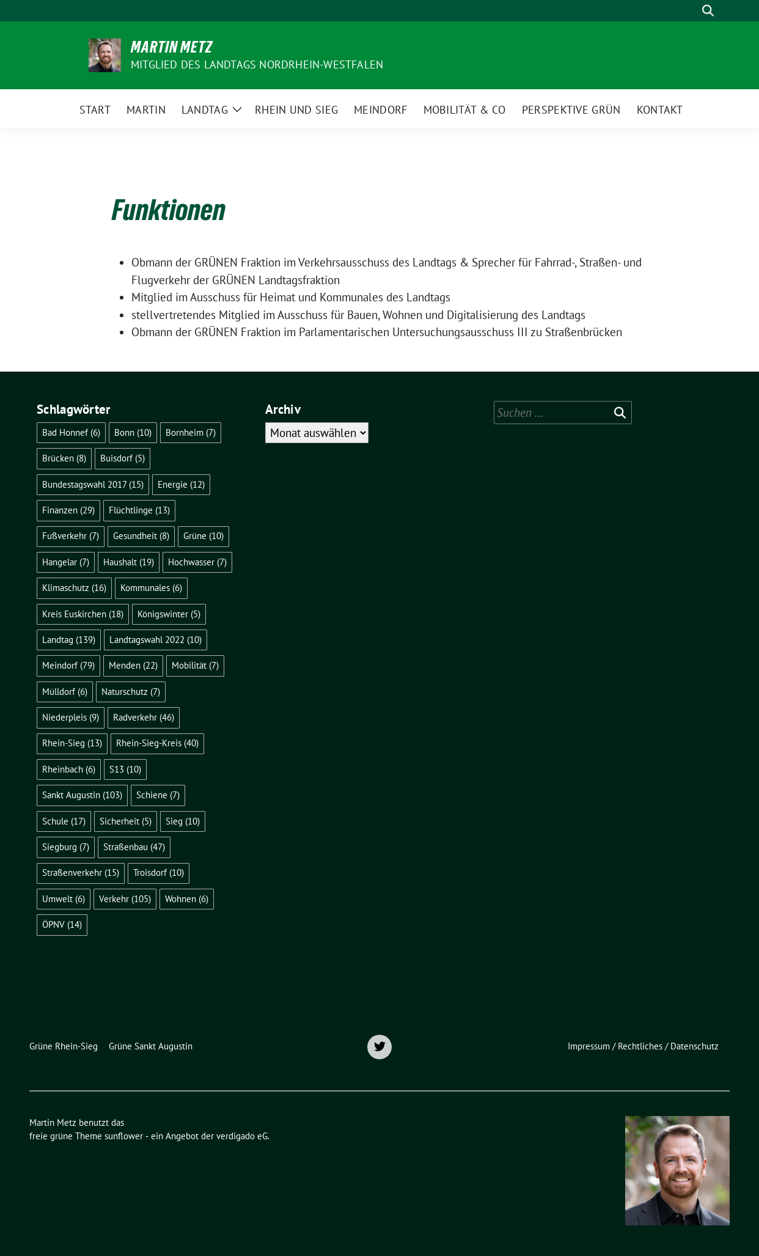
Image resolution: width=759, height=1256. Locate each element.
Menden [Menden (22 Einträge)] (133, 665)
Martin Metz (172, 47)
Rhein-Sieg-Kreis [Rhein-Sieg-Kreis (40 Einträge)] (157, 743)
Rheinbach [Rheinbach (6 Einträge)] (68, 769)
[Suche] (690, 10)
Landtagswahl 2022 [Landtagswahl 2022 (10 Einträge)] (155, 639)
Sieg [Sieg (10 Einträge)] (183, 821)
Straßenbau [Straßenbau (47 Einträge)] (134, 847)
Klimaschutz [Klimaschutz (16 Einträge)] (74, 587)
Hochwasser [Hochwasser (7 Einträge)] (197, 562)
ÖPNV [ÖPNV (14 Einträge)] (62, 924)
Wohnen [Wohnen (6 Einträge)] (186, 899)
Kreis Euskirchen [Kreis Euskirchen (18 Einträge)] (82, 614)
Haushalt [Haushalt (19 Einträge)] (128, 562)
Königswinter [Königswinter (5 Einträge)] (169, 614)
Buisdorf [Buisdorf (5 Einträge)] (122, 458)
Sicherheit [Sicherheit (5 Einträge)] (126, 821)
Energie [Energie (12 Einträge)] (181, 484)
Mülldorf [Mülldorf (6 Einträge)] (64, 691)
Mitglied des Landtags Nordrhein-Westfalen (257, 64)
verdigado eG (242, 1136)
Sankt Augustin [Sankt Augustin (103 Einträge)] (82, 795)
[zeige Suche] (708, 10)
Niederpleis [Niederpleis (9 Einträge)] (70, 717)
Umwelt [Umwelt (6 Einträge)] (63, 899)
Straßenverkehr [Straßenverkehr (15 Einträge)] (80, 872)
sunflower (124, 1136)
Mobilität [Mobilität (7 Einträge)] (195, 665)
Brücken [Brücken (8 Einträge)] (64, 458)
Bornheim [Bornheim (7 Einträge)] (191, 432)
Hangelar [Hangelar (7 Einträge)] (65, 562)
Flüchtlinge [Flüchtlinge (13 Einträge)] (139, 510)
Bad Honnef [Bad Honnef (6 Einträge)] (71, 432)
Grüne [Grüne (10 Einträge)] (203, 536)
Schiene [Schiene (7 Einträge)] (158, 795)
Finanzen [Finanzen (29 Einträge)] (68, 510)
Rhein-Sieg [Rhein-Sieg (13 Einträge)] (72, 743)
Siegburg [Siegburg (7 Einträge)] (65, 847)
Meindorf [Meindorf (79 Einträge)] (68, 665)
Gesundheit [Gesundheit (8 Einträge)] (141, 536)
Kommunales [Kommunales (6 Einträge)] (151, 587)
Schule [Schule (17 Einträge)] (64, 821)
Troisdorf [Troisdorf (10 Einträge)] (158, 872)
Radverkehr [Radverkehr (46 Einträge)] (143, 717)
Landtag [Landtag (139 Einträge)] (68, 639)
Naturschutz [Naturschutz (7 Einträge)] (130, 691)
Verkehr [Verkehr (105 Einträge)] (125, 899)
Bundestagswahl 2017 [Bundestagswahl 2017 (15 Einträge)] (93, 484)
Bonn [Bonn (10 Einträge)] (133, 432)
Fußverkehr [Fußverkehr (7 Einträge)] (70, 536)
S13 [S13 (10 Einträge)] (125, 769)
